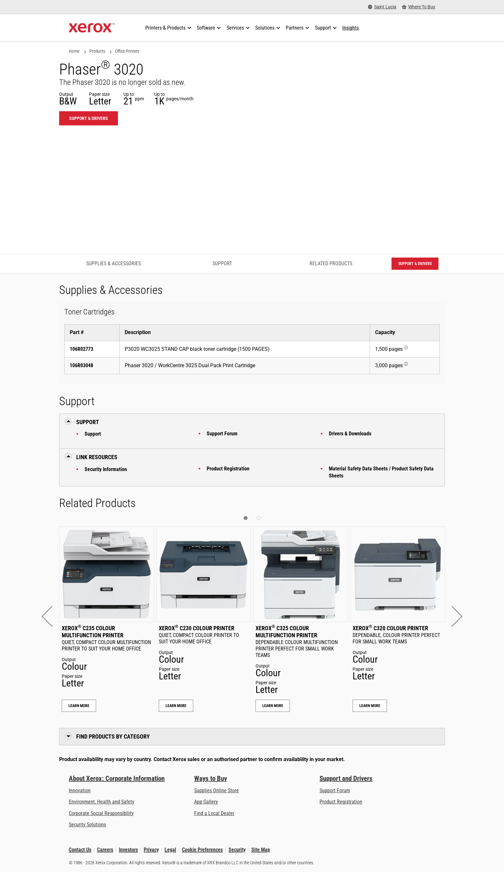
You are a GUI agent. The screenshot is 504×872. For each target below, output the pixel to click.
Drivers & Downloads (350, 434)
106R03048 (81, 365)
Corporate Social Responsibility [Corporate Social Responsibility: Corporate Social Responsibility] (101, 813)
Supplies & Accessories (113, 263)
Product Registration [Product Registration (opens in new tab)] (341, 802)
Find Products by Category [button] (113, 736)
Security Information (106, 469)
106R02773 (81, 349)
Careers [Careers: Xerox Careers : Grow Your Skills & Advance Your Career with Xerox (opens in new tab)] (105, 849)
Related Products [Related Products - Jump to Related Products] (331, 263)
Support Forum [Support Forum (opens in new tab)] (335, 790)
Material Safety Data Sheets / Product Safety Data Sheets (381, 472)
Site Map (260, 849)
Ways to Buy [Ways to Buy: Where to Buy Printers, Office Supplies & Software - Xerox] (210, 778)
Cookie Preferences (202, 849)
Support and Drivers (346, 778)
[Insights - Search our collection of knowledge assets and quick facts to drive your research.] (350, 28)
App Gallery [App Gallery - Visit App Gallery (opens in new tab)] (206, 802)
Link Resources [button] (96, 457)
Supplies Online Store (216, 790)
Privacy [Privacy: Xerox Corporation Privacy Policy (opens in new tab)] (151, 849)
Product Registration (228, 469)
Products (97, 51)
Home (74, 51)
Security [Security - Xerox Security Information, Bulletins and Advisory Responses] (237, 849)
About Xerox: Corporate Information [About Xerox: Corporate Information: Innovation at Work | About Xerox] (117, 778)
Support (93, 434)
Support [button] (87, 422)
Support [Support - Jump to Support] (222, 263)
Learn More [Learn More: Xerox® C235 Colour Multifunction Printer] (78, 706)
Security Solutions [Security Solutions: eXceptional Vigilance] (87, 825)
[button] (51, 616)
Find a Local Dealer (214, 813)
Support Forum (222, 434)
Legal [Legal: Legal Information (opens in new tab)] (170, 849)
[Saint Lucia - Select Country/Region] (382, 7)
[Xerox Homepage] (92, 28)
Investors (128, 849)
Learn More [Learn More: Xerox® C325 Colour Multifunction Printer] (272, 706)
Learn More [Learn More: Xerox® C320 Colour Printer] (369, 706)
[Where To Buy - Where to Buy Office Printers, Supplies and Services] (418, 7)
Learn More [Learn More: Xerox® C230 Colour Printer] (176, 706)
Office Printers (127, 51)
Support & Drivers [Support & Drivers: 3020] (88, 118)
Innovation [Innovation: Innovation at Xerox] (80, 790)
